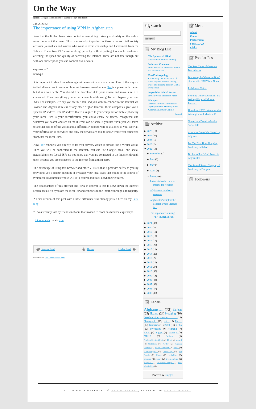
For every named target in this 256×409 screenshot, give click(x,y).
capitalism (173, 355)
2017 (149, 240)
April (152, 170)
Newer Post (48, 249)
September (155, 153)
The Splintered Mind (159, 56)
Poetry (178, 321)
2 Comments (42, 220)
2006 (149, 288)
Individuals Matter (197, 88)
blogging (171, 313)
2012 (149, 262)
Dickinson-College (165, 363)
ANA (147, 332)
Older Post (125, 249)
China (160, 355)
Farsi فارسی (197, 43)
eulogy (158, 359)
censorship (168, 351)
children (148, 359)
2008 (149, 279)
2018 (149, 236)
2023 (149, 144)
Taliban (177, 309)
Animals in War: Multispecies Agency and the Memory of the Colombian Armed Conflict (163, 106)
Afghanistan (154, 309)
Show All (178, 114)
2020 (149, 227)
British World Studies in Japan (162, 95)
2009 (149, 275)
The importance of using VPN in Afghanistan (73, 27)
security (174, 332)
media (179, 325)
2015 (149, 249)
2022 (149, 148)
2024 (149, 139)
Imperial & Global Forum (162, 92)
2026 (149, 131)
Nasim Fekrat (124, 390)
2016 (149, 244)
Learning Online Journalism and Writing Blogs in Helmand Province (204, 99)
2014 (149, 253)
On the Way (54, 8)
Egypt (160, 332)
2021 (149, 223)
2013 (149, 257)
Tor (110, 87)
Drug (170, 340)
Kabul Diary (177, 390)
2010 (149, 271)
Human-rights (151, 351)
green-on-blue (172, 359)
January (154, 176)
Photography (151, 321)
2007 (149, 284)
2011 (149, 266)
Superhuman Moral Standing (162, 59)
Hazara (154, 313)
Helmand (173, 328)
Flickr (193, 47)
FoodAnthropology (158, 75)
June (152, 159)
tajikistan (153, 343)
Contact (194, 36)
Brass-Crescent (162, 347)
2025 (149, 135)
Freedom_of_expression (161, 317)
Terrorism (154, 325)
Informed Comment (159, 64)
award (179, 340)
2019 (149, 231)
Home (90, 249)
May (152, 164)
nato (166, 321)
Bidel (167, 325)
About (193, 32)
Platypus (153, 100)
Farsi (176, 347)
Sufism (172, 336)
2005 (149, 293)
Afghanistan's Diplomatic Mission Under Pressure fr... (163, 204)
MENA (150, 336)
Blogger (169, 374)
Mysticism (156, 328)
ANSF (166, 343)
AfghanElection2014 (154, 340)
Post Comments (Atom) (55, 257)
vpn (61, 220)
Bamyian (148, 363)
